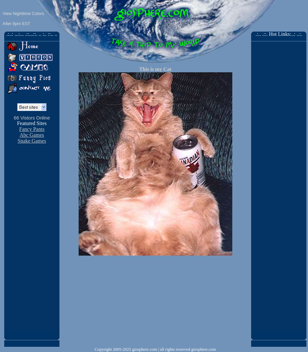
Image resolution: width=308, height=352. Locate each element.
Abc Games (31, 135)
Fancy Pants (32, 129)
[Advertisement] (155, 301)
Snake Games (32, 141)
